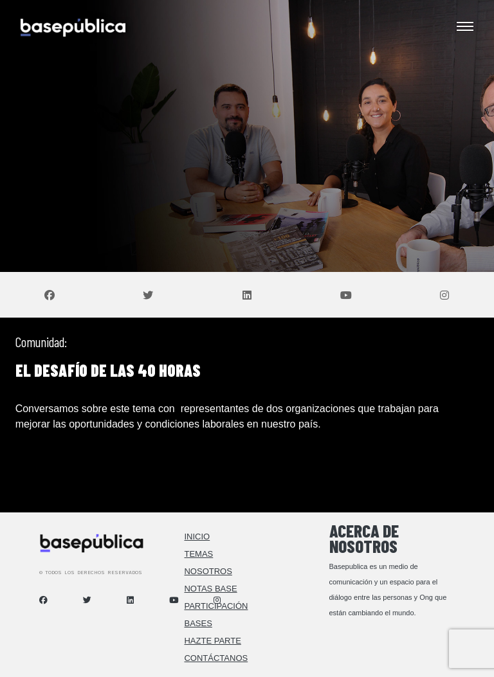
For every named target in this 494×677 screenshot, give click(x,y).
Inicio (197, 536)
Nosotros (208, 571)
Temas (198, 553)
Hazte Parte (212, 640)
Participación (216, 605)
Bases (198, 623)
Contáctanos (216, 658)
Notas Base (210, 588)
